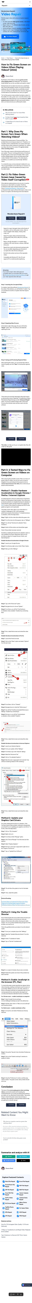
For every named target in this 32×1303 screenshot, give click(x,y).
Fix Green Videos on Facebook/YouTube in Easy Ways (14, 901)
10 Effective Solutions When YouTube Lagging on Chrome (15, 905)
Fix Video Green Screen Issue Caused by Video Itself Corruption (16, 118)
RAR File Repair (24, 1189)
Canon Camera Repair (23, 1194)
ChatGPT (8, 1156)
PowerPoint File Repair (10, 1185)
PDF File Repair (24, 1185)
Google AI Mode (9, 1160)
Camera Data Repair (23, 1198)
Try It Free (11, 218)
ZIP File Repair (9, 1189)
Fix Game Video (24, 1208)
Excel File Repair (24, 1181)
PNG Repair (22, 1216)
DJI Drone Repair (10, 1203)
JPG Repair (8, 1216)
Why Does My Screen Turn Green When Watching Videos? (15, 113)
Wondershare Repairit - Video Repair (14, 188)
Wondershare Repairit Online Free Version (15, 275)
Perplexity (23, 1156)
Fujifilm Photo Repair (9, 1208)
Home (2, 58)
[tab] (16, 1122)
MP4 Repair (8, 1212)
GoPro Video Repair (9, 1198)
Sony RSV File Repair (9, 1194)
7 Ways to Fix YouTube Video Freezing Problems (13, 903)
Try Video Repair (10, 36)
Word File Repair (10, 1181)
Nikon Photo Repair (23, 1203)
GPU (3, 505)
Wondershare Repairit (23, 287)
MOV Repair (22, 1212)
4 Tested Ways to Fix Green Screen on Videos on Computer (16, 122)
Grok (23, 1160)
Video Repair (9, 58)
